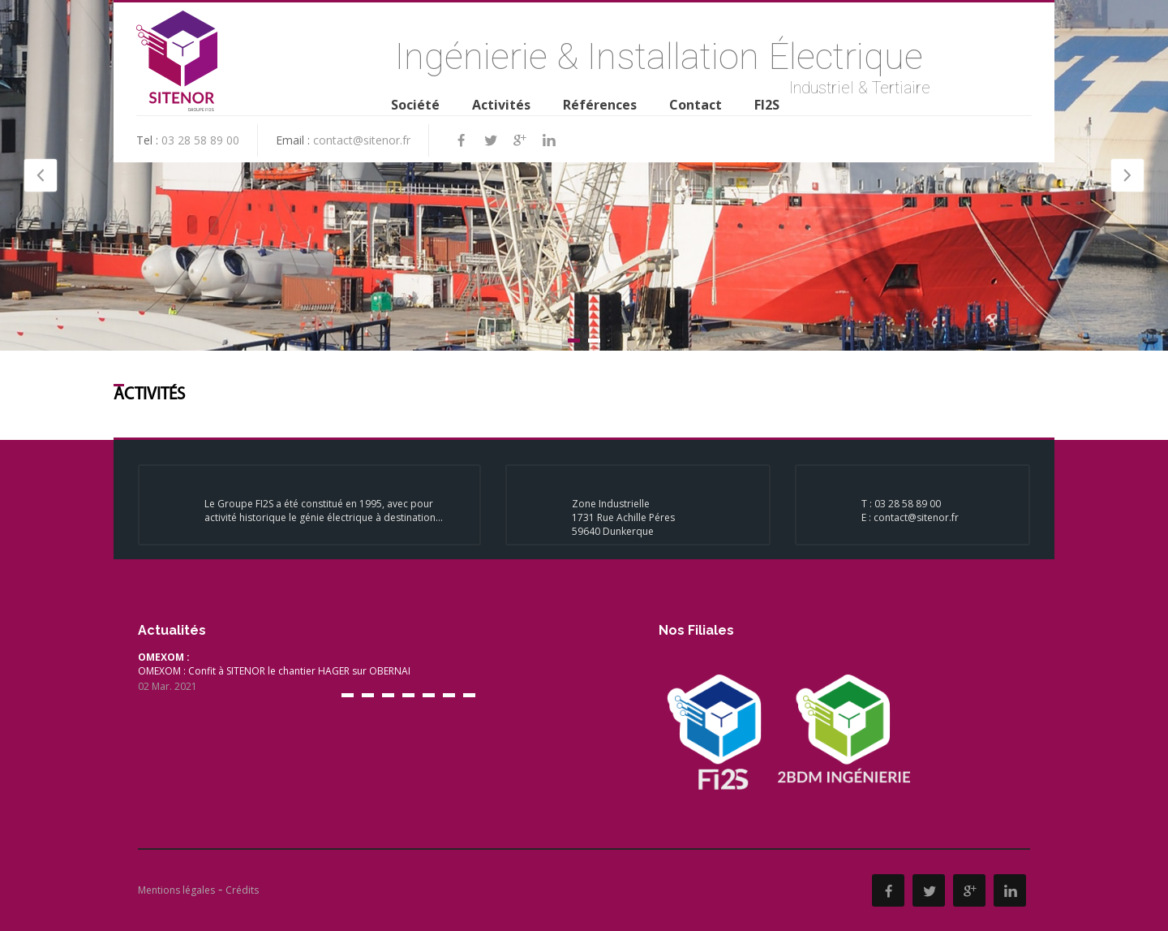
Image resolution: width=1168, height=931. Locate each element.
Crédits (242, 890)
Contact (695, 105)
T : (867, 504)
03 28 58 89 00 (200, 140)
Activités (501, 105)
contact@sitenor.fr (361, 140)
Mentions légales (176, 890)
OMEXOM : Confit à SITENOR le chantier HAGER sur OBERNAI (372, 671)
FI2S (766, 105)
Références (600, 105)
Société (415, 105)
